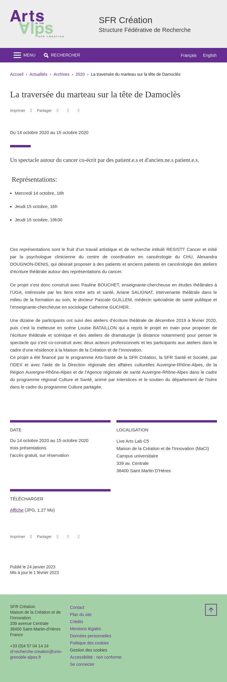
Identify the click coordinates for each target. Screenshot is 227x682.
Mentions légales (85, 628)
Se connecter (82, 664)
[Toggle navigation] (24, 55)
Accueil (16, 74)
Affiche (17, 509)
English (210, 55)
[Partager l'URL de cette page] (78, 110)
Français (189, 55)
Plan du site (81, 614)
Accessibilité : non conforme (95, 657)
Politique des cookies (89, 643)
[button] (62, 55)
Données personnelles (90, 635)
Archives (61, 74)
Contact (77, 607)
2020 (80, 74)
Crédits (76, 621)
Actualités (39, 74)
